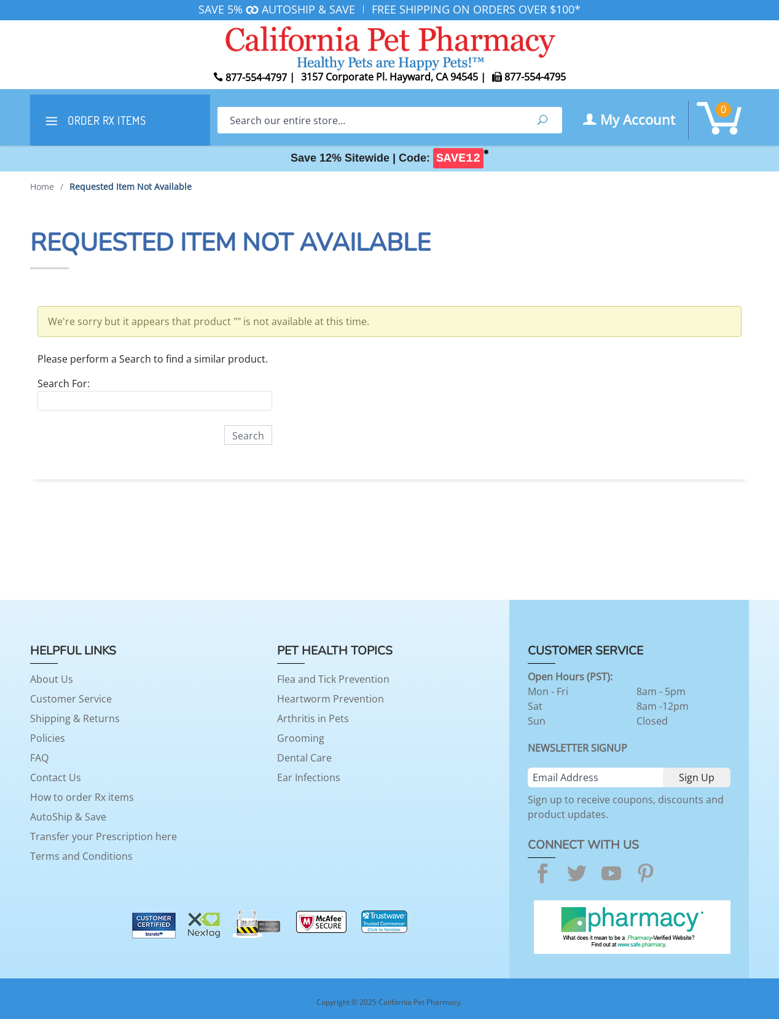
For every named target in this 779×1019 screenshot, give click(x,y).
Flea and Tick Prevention (333, 679)
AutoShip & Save (68, 817)
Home (42, 186)
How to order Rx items (82, 797)
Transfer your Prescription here (103, 836)
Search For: (63, 383)
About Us (51, 679)
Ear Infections (308, 777)
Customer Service (71, 699)
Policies (47, 738)
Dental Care (304, 758)
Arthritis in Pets (313, 718)
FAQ (39, 758)
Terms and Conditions (81, 856)
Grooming (300, 738)
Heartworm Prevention (330, 699)
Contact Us (55, 777)
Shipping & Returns (75, 718)
